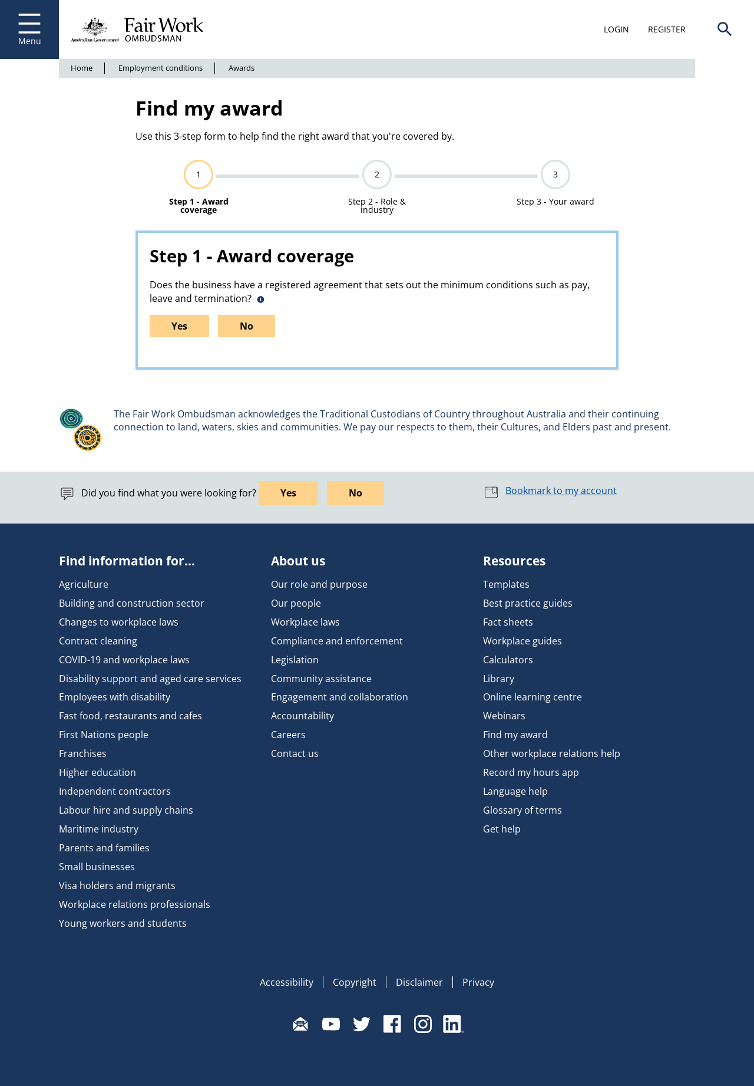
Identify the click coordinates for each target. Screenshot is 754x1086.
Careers (288, 734)
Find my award (515, 734)
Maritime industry (98, 828)
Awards (241, 67)
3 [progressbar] (555, 174)
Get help (502, 828)
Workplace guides (522, 640)
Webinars (504, 715)
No (246, 326)
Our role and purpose (319, 584)
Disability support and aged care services (150, 678)
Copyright (354, 982)
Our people (296, 603)
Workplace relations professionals (134, 904)
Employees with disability (114, 696)
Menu (29, 29)
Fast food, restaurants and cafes (130, 715)
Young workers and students (123, 923)
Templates (506, 584)
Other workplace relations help (551, 753)
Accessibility (286, 982)
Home (81, 67)
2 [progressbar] (377, 174)
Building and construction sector (131, 603)
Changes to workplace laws (118, 622)
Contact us (295, 753)
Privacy (478, 982)
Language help (515, 791)
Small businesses (97, 866)
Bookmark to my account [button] (550, 490)
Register (667, 29)
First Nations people (103, 734)
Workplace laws (305, 622)
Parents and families (104, 847)
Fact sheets (508, 622)
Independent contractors (115, 791)
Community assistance (321, 678)
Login (616, 29)
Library (498, 678)
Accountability (302, 715)
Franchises (83, 753)
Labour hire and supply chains (126, 810)
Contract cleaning (98, 640)
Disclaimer (419, 982)
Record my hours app (531, 772)
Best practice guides (528, 603)
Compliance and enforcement (337, 640)
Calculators (508, 659)
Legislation (295, 659)
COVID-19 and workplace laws (124, 659)
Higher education (97, 772)
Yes (179, 326)
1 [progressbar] (198, 174)
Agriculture (83, 584)
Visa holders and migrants (117, 885)
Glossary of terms (522, 810)
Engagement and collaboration (339, 696)
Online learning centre (532, 696)
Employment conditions (160, 67)
